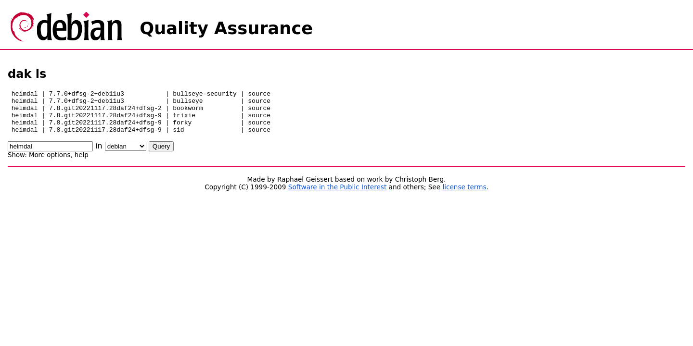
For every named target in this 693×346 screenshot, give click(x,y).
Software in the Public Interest (337, 195)
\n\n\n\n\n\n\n (125, 155)
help (82, 163)
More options (49, 163)
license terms (464, 195)
